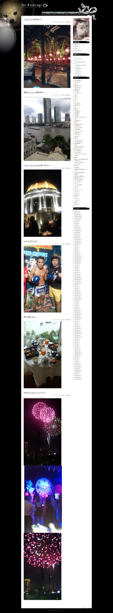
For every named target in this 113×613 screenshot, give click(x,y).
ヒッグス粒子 (77, 181)
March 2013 (77, 326)
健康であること (78, 85)
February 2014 (77, 310)
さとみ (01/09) (79, 58)
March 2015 (77, 289)
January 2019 (77, 228)
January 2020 (77, 212)
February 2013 (77, 328)
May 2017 (77, 249)
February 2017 (77, 254)
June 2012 (77, 342)
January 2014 (77, 312)
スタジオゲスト (78, 139)
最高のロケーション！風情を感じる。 (34, 92)
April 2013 (77, 324)
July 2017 (76, 246)
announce (76, 136)
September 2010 (78, 370)
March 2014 (77, 309)
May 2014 (77, 305)
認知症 (76, 174)
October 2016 (77, 260)
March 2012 (77, 347)
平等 (76, 145)
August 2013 (77, 319)
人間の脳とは (77, 120)
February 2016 (77, 274)
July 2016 (76, 265)
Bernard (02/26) (79, 68)
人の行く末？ (77, 87)
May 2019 (77, 223)
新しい (76, 48)
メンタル (76, 200)
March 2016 (77, 272)
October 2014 (77, 296)
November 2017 (78, 239)
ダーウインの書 (78, 127)
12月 (76, 99)
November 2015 (78, 279)
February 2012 (77, 349)
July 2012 (76, 340)
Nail (75, 188)
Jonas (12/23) (78, 71)
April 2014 (77, 307)
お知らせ (76, 204)
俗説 (76, 122)
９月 (76, 83)
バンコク (62, 22)
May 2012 (77, 343)
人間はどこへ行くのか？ (80, 117)
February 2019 (77, 226)
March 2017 (77, 253)
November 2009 (78, 378)
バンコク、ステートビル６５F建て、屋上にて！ (37, 165)
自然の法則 (77, 104)
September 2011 (78, 354)
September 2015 (78, 282)
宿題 (76, 138)
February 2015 (77, 291)
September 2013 (78, 317)
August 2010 (77, 371)
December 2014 (78, 295)
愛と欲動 (76, 90)
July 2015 (76, 284)
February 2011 (77, 363)
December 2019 (78, 214)
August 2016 (77, 263)
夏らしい (76, 108)
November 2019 (78, 216)
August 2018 (77, 233)
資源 (76, 96)
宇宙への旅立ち (78, 80)
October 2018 (77, 232)
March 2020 (77, 211)
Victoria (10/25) (79, 75)
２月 (76, 97)
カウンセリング (78, 190)
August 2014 (77, 300)
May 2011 (77, 359)
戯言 (76, 157)
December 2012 (78, 331)
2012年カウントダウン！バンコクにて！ (35, 392)
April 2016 (77, 270)
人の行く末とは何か (79, 162)
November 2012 (78, 333)
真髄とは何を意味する (79, 146)
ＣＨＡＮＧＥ (77, 164)
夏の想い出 (77, 89)
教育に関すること (78, 177)
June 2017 (77, 247)
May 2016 (77, 268)
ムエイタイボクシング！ (31, 241)
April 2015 (77, 288)
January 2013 (77, 330)
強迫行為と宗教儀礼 (79, 176)
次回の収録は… (78, 143)
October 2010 (77, 368)
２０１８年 (77, 82)
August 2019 (77, 219)
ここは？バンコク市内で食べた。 (33, 19)
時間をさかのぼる (78, 179)
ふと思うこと (77, 134)
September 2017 (78, 242)
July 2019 (76, 221)
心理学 (76, 165)
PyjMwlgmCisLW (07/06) (81, 65)
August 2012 (77, 338)
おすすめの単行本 (78, 141)
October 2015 (77, 281)
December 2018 (78, 230)
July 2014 (76, 302)
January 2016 (77, 275)
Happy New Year (78, 148)
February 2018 (77, 235)
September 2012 (78, 336)
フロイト (76, 193)
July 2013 (76, 321)
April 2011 (77, 361)
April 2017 (77, 251)
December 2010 (78, 366)
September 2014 (78, 298)
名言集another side (78, 124)
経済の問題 (77, 111)
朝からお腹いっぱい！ (30, 316)
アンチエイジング (78, 131)
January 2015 (77, 293)
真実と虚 (76, 110)
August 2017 (77, 244)
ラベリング (77, 50)
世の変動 (76, 115)
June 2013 (77, 323)
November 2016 (78, 258)
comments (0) (67, 22)
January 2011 (77, 364)
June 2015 (77, 286)
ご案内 (76, 155)
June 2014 (77, 303)
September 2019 (78, 218)
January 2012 (77, 351)
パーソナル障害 (78, 184)
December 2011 (78, 352)
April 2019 (77, 225)
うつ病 (76, 186)
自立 (76, 118)
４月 (76, 94)
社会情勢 (76, 113)
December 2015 (78, 277)
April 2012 (77, 345)
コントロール (77, 92)
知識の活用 (77, 132)
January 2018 (77, 237)
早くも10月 (77, 103)
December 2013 (78, 314)
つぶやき (76, 191)
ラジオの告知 (77, 150)
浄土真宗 (76, 167)
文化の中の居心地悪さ (79, 172)
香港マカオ (77, 195)
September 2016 (78, 261)
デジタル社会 (77, 152)
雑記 (76, 202)
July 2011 (76, 358)
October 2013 (77, 316)
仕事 (76, 197)
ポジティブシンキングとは (80, 153)
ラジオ (76, 183)
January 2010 (77, 377)
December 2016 (78, 256)
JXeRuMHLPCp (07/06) (80, 62)
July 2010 (76, 373)
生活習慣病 (77, 129)
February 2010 (77, 375)
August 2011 (77, 356)
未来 (76, 44)
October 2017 (77, 240)
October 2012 (77, 335)
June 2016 (77, 267)
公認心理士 (77, 125)
